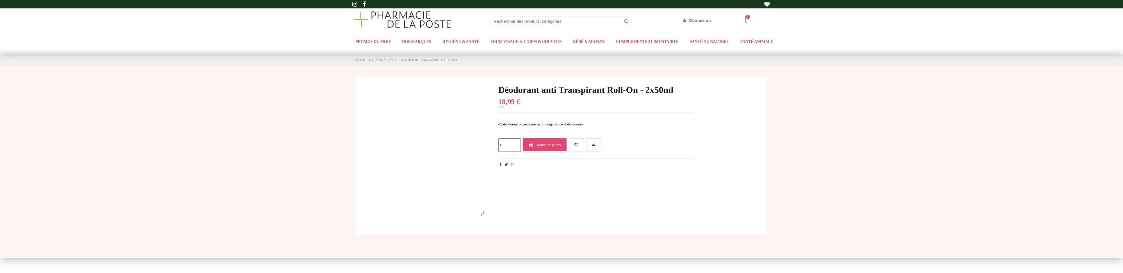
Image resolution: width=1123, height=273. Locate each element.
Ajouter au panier (544, 145)
